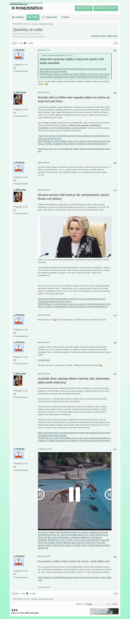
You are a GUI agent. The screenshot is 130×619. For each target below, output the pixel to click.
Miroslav (21, 92)
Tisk (115, 43)
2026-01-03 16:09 (44, 556)
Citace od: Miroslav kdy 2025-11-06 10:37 (57, 55)
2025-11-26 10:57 (44, 190)
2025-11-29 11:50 (44, 315)
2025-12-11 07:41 (46, 449)
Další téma (112, 36)
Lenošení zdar (44, 360)
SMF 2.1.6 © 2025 (17, 613)
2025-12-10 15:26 (44, 373)
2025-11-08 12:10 (44, 92)
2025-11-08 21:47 (44, 162)
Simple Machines (32, 613)
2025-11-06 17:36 (44, 50)
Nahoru (15, 594)
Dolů (14, 43)
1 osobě (40, 587)
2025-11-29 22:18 (44, 342)
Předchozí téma (98, 36)
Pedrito (20, 50)
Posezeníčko (29, 8)
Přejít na (79, 604)
